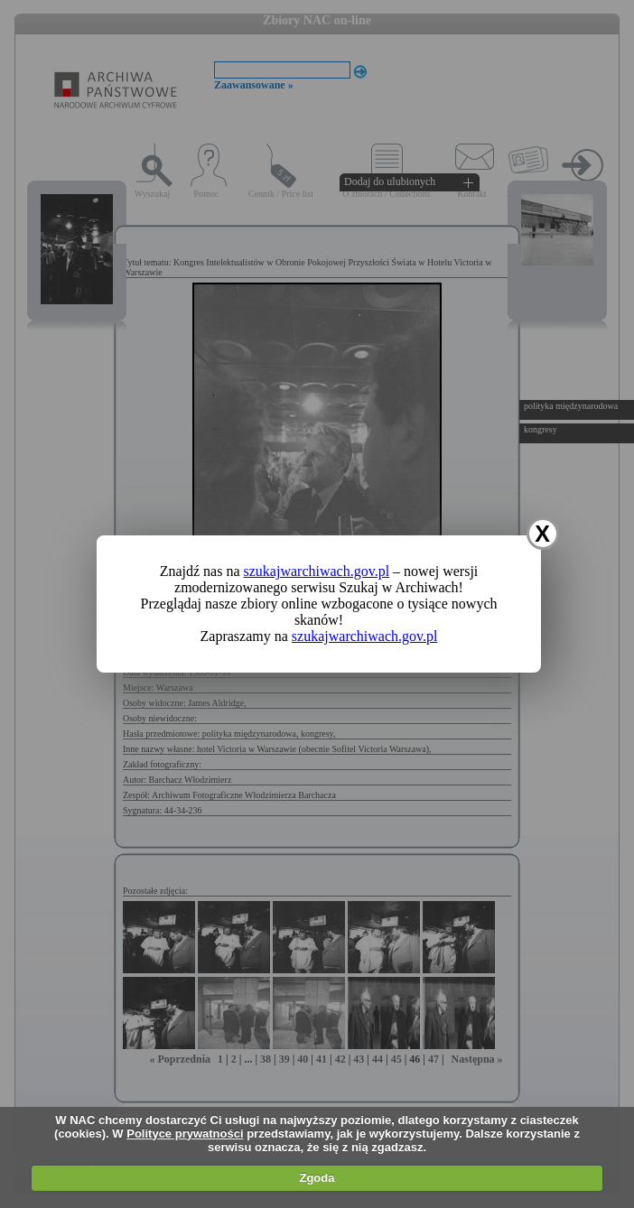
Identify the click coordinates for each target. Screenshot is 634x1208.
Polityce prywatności (184, 1133)
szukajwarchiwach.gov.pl (317, 571)
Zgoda (316, 1178)
